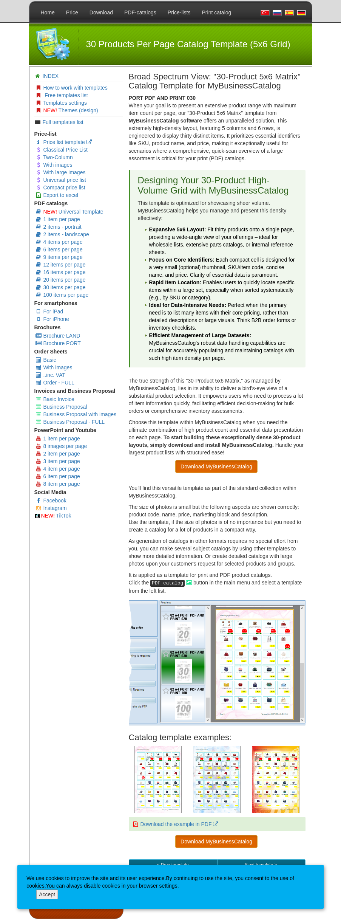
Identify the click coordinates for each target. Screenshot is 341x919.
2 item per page (57, 454)
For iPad (49, 311)
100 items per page (62, 295)
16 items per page (60, 272)
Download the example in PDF (179, 824)
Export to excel (57, 195)
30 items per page (60, 287)
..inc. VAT (50, 375)
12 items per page (60, 265)
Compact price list (60, 187)
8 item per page (57, 484)
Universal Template (69, 212)
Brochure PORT (58, 343)
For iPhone (52, 319)
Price (72, 12)
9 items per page (59, 257)
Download (101, 12)
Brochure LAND (57, 336)
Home (48, 12)
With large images (60, 172)
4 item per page (57, 469)
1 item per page (57, 219)
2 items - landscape (62, 234)
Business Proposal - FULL (70, 422)
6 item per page (57, 476)
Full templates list (62, 122)
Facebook (50, 500)
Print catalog (216, 12)
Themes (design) (66, 110)
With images (54, 165)
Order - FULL (54, 383)
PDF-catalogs (140, 12)
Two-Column (54, 157)
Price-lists (179, 12)
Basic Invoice (54, 399)
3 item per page (57, 461)
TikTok (53, 516)
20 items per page (60, 280)
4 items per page (59, 242)
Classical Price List (61, 150)
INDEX (50, 76)
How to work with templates (71, 88)
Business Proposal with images (76, 414)
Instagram (51, 508)
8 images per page (61, 446)
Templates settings (61, 103)
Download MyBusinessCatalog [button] (216, 466)
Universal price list (60, 180)
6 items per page (59, 249)
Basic (45, 360)
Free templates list (61, 95)
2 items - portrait (58, 227)
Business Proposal (61, 407)
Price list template (63, 142)
